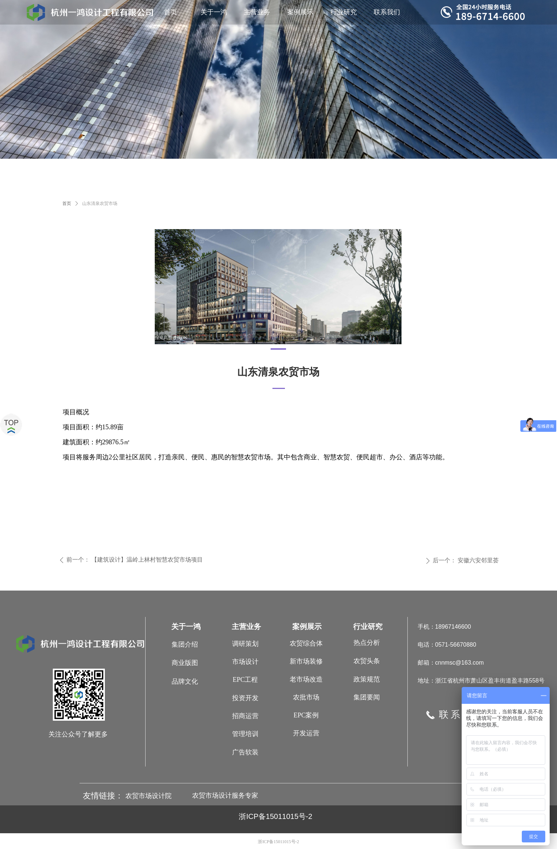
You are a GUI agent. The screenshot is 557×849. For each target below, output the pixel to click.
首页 (66, 203)
